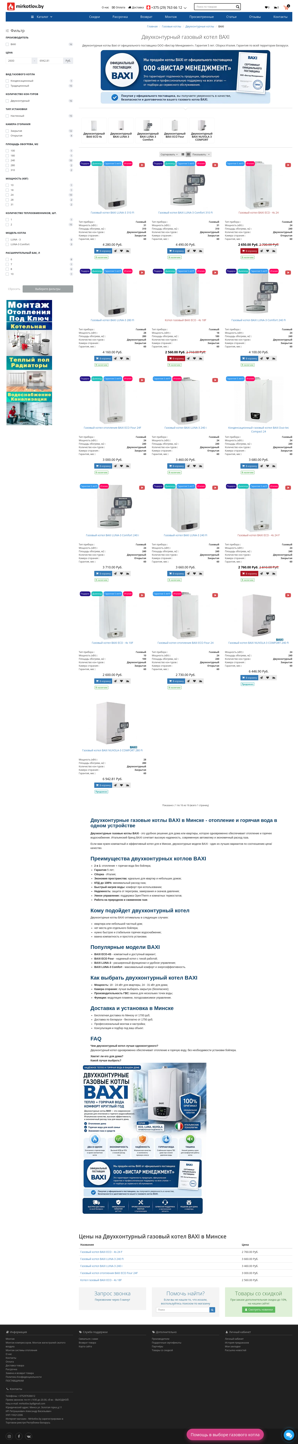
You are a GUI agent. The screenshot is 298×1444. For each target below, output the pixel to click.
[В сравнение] (128, 251)
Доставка (136, 7)
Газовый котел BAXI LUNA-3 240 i (186, 427)
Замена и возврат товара (20, 1373)
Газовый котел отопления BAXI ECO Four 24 (186, 643)
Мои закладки (233, 1346)
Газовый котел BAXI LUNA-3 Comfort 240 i (112, 535)
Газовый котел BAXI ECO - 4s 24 (259, 212)
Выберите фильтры (47, 289)
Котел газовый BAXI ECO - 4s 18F (185, 320)
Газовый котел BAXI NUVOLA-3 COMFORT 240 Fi (258, 643)
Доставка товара (15, 1365)
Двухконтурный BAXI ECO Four (175, 135)
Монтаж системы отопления (21, 1350)
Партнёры (157, 1346)
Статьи (231, 17)
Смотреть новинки (258, 1309)
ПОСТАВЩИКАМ (15, 1380)
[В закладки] (121, 251)
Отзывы (255, 17)
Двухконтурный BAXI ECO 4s (94, 135)
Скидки (94, 17)
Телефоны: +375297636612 (20, 1396)
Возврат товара (87, 1342)
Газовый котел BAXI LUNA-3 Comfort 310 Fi (185, 212)
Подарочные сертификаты (166, 1342)
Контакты (280, 17)
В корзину (103, 251)
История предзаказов (237, 1342)
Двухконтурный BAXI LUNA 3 (121, 135)
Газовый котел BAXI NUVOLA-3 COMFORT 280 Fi (112, 750)
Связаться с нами (88, 1338)
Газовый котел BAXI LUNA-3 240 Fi (185, 535)
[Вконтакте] (29, 1436)
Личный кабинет (234, 1338)
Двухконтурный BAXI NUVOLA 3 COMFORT (201, 136)
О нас (105, 7)
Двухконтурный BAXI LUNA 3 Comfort (148, 136)
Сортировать (169, 154)
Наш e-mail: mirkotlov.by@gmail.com (25, 1403)
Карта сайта (85, 1346)
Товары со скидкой (162, 1350)
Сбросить (14, 289)
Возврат (146, 17)
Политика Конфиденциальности (24, 1377)
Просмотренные (201, 17)
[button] (286, 7)
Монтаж (171, 17)
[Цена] (19, 60)
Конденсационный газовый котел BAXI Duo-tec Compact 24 (258, 429)
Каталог (39, 17)
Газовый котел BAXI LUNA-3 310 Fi (112, 212)
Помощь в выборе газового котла (225, 1434)
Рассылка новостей (235, 1350)
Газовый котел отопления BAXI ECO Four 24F (112, 427)
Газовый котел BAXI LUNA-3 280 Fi (112, 320)
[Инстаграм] (10, 1436)
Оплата (118, 7)
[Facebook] (19, 1436)
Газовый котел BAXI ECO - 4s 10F (112, 643)
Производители (160, 1338)
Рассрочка (120, 17)
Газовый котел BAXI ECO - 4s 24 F (259, 535)
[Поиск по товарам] (238, 7)
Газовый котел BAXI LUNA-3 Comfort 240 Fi (258, 320)
